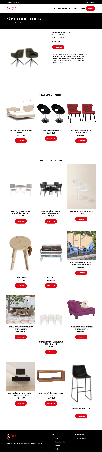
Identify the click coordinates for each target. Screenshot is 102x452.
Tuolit (19, 23)
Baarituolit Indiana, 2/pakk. (81, 408)
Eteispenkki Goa (51, 278)
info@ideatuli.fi (90, 2)
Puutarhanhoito (64, 8)
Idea (54, 8)
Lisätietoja (58, 47)
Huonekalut (12, 23)
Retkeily (75, 8)
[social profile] (19, 2)
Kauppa (90, 8)
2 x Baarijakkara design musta (51, 130)
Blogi (83, 8)
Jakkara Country (20, 278)
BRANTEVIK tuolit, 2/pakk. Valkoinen (81, 211)
